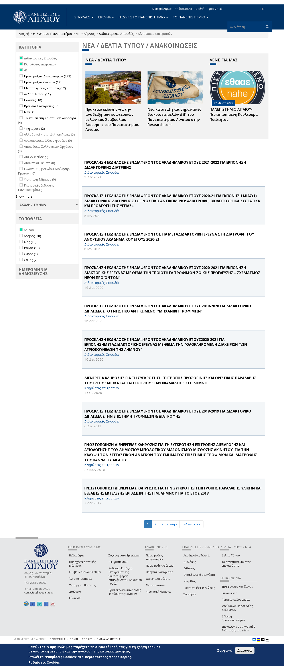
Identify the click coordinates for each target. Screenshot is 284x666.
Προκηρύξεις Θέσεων (159, 566)
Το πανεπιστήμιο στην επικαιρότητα (236, 564)
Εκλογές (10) (33, 100)
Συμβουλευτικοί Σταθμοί (85, 572)
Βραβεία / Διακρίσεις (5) (41, 106)
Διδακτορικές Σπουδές (116, 33)
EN (262, 9)
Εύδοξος (74, 598)
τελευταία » (191, 524)
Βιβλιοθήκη (76, 555)
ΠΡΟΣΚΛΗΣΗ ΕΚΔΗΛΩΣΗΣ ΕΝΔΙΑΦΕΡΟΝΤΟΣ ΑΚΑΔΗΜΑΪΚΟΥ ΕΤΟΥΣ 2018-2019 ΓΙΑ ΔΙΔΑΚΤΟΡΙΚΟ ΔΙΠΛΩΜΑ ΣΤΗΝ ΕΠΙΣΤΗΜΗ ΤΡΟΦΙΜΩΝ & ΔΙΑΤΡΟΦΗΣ (167, 414)
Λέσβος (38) (32, 236)
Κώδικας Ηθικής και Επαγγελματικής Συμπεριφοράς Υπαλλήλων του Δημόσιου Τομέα (125, 575)
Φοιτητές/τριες (162, 9)
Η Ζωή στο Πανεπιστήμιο (52, 33)
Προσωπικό (215, 9)
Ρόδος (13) (32, 248)
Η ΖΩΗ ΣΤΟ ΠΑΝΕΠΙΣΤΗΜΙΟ (143, 17)
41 (78, 33)
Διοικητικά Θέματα (158, 579)
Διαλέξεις (189, 562)
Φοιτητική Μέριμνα (158, 591)
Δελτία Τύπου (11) (37, 94)
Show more (24, 196)
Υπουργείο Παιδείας (82, 585)
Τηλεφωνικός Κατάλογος (237, 587)
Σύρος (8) (31, 254)
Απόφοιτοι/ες (183, 9)
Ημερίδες (189, 581)
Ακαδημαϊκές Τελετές (196, 555)
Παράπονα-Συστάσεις (236, 599)
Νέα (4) (29, 112)
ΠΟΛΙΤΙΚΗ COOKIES (81, 639)
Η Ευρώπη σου (118, 562)
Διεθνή (199, 9)
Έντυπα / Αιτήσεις (80, 579)
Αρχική (24, 33)
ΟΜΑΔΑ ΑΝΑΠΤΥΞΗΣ (108, 639)
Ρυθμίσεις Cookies (44, 662)
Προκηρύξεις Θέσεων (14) (42, 82)
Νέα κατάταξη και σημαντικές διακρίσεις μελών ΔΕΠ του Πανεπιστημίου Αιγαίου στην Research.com (174, 117)
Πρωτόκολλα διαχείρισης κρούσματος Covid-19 (124, 592)
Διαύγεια (75, 591)
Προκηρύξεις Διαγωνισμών (154, 557)
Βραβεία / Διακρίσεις (159, 572)
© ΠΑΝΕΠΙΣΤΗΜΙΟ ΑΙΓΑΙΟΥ (29, 639)
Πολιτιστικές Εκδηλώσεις (199, 588)
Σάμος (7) (30, 260)
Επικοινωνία (229, 593)
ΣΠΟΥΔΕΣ (83, 17)
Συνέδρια (189, 594)
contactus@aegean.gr (38, 592)
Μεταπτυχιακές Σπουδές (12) (45, 88)
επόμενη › (169, 524)
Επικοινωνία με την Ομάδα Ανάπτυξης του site (238, 628)
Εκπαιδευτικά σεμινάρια (199, 575)
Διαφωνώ (244, 650)
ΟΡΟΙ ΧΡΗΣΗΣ (57, 639)
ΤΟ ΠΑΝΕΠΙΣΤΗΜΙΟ (190, 17)
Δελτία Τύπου (231, 555)
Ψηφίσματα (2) (34, 128)
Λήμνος (89, 33)
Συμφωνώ (225, 650)
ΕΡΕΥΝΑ (106, 17)
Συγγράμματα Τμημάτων (123, 555)
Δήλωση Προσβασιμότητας (233, 618)
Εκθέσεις (189, 568)
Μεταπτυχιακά (155, 585)
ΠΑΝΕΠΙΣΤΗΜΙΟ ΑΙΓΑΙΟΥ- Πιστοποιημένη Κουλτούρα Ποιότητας (234, 114)
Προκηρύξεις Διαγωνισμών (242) (47, 76)
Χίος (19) (30, 242)
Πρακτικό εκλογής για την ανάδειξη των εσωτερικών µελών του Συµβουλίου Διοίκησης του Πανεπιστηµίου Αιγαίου (112, 119)
